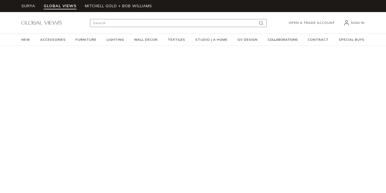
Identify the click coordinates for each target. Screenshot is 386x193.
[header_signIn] (354, 22)
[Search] (178, 23)
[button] (53, 40)
